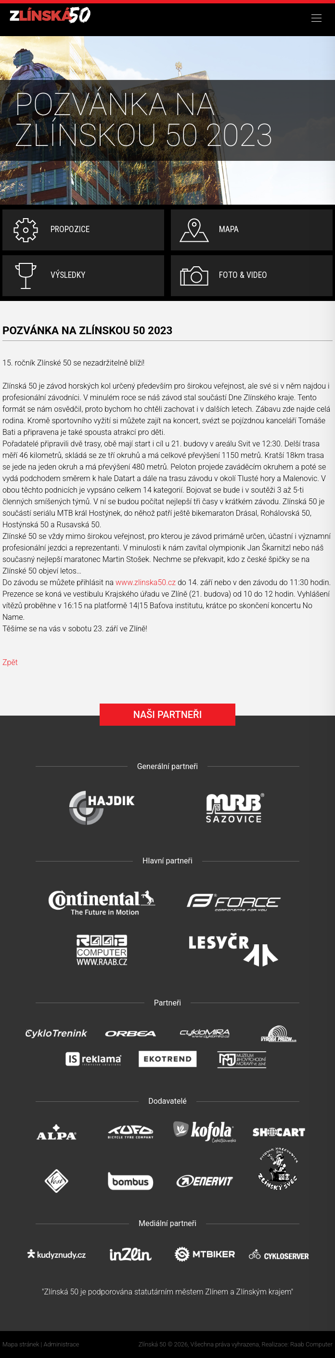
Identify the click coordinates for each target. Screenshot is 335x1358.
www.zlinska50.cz (146, 582)
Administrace (61, 1344)
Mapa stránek (20, 1344)
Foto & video (243, 275)
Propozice (70, 229)
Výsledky (68, 275)
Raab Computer (311, 1344)
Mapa (229, 229)
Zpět (10, 662)
